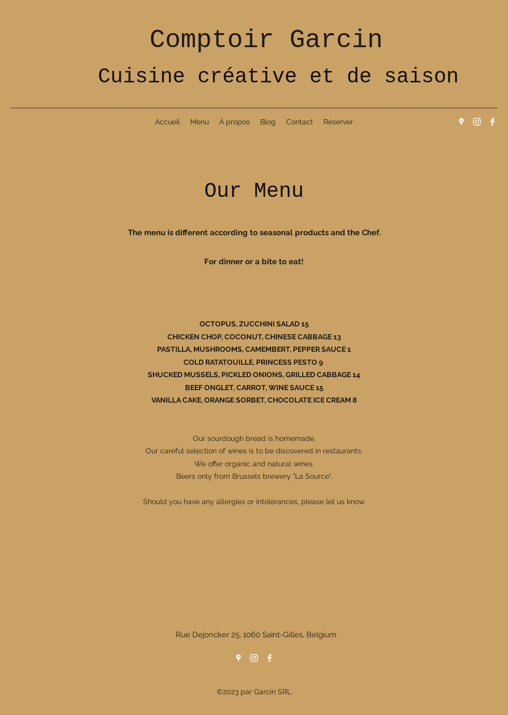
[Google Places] (461, 122)
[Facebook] (492, 122)
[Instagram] (477, 122)
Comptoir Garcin (266, 40)
